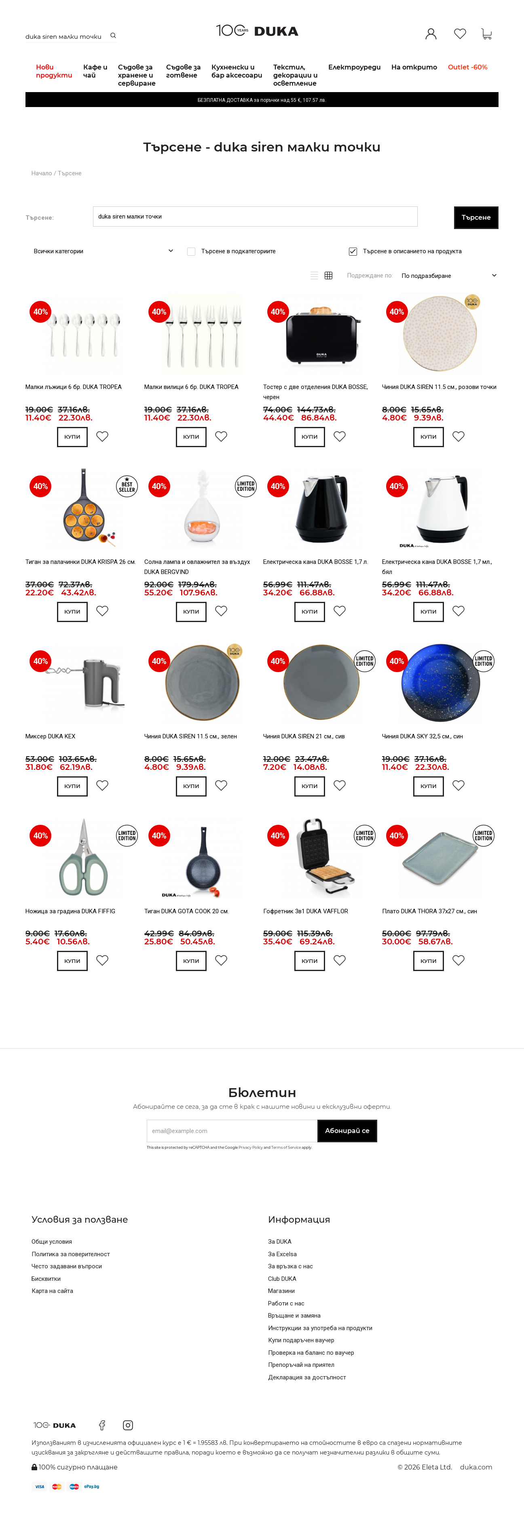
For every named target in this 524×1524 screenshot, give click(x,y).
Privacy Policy (251, 1169)
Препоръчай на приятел (301, 1387)
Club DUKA (282, 1301)
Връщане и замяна (294, 1337)
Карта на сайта (52, 1313)
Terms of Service (286, 1169)
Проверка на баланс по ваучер (311, 1375)
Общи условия (52, 1264)
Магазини (281, 1313)
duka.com (476, 1489)
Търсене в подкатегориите (241, 271)
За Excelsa (282, 1276)
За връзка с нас (290, 1288)
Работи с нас (286, 1325)
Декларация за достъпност (307, 1399)
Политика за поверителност (71, 1276)
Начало (42, 194)
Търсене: (39, 238)
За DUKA (280, 1264)
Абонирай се (347, 1153)
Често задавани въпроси (67, 1288)
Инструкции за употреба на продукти (320, 1350)
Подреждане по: (370, 295)
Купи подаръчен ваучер (301, 1362)
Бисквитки (46, 1301)
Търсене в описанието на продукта (415, 271)
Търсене (70, 194)
